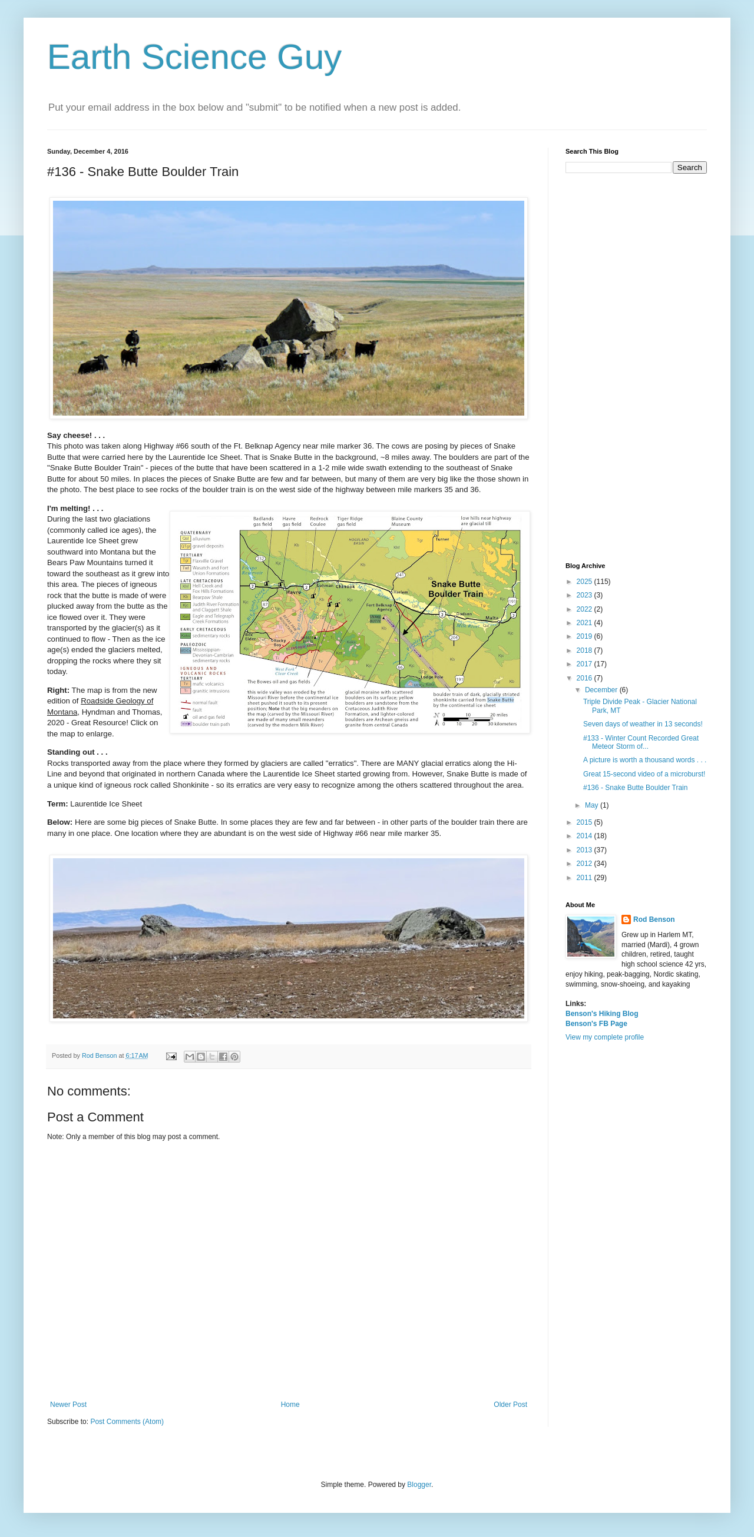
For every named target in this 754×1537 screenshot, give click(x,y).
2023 (585, 595)
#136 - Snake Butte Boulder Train (635, 788)
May (592, 805)
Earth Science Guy (194, 57)
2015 (585, 822)
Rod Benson (654, 919)
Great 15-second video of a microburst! (644, 774)
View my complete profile (605, 1037)
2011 (585, 878)
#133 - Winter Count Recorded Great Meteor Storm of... (641, 742)
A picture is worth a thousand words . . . (644, 760)
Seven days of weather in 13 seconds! (643, 724)
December (602, 690)
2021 (585, 623)
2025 (585, 581)
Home (290, 1404)
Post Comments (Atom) (127, 1422)
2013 (585, 850)
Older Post (510, 1404)
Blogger (419, 1484)
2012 (585, 863)
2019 (585, 636)
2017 (585, 664)
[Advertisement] (636, 368)
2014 (585, 836)
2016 (585, 678)
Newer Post (68, 1404)
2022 (585, 609)
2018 (585, 650)
